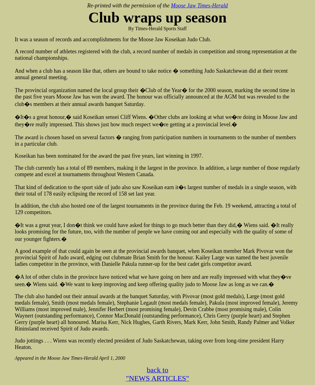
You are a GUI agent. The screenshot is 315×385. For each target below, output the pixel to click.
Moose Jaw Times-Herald (199, 5)
